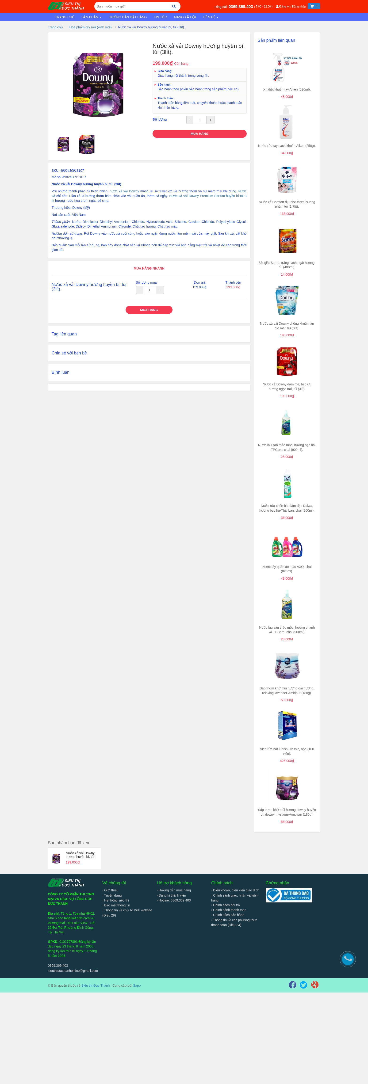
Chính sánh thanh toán (228, 910)
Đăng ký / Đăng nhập (291, 6)
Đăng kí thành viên (171, 895)
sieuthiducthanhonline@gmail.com (73, 971)
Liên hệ (210, 17)
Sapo (137, 985)
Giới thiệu (110, 890)
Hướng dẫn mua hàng (174, 890)
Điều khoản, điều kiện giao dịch (235, 890)
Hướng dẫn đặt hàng (128, 17)
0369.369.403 (241, 6)
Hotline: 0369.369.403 (174, 900)
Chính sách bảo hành (227, 915)
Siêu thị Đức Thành (95, 985)
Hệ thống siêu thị (115, 900)
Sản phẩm (91, 17)
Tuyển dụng (112, 895)
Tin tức (160, 17)
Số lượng (160, 119)
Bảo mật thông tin (116, 905)
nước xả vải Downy (124, 191)
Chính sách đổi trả (225, 905)
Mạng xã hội (185, 17)
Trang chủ (64, 17)
